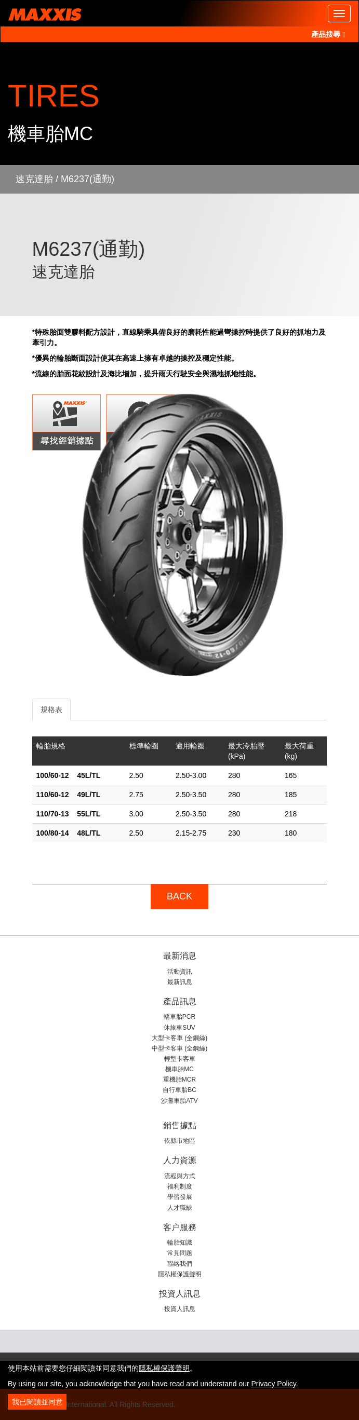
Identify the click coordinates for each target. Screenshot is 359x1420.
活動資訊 (179, 971)
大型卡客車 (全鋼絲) (179, 1038)
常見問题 (179, 1253)
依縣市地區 (179, 1140)
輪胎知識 (179, 1242)
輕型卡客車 (179, 1058)
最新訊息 (179, 982)
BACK (179, 896)
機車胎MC (179, 1069)
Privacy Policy (273, 1384)
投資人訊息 (179, 1309)
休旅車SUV (179, 1027)
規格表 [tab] (51, 709)
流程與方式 (179, 1176)
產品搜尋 (328, 34)
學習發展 (179, 1196)
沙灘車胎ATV (179, 1100)
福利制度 (179, 1186)
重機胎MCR (179, 1079)
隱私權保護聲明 (180, 1274)
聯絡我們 (179, 1263)
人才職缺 (179, 1207)
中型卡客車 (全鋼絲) (179, 1048)
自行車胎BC (179, 1090)
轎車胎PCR (179, 1016)
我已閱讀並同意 (37, 1402)
